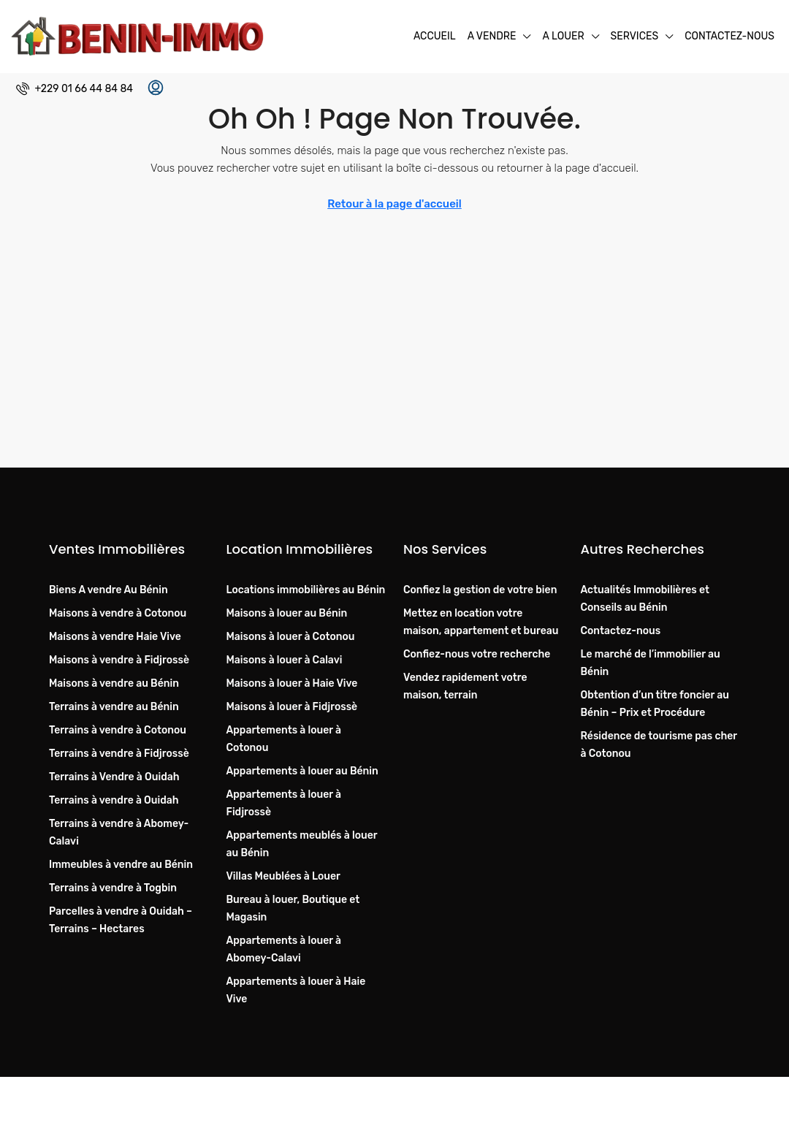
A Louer (563, 36)
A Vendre (492, 36)
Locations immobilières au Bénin (306, 590)
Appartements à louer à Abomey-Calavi (284, 949)
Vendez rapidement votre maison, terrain (465, 686)
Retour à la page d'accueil (394, 203)
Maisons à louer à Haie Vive (292, 683)
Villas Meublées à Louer (283, 876)
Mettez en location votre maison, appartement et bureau (480, 622)
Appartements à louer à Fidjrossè (284, 803)
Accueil (434, 36)
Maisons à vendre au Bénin (114, 683)
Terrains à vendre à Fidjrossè (119, 753)
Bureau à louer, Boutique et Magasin (293, 908)
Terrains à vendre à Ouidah (114, 800)
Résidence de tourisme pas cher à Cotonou (659, 745)
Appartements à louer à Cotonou (284, 739)
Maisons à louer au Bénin (287, 613)
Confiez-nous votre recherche (476, 654)
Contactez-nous (729, 36)
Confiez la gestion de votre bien (480, 590)
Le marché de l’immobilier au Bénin (650, 663)
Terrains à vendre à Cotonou (117, 730)
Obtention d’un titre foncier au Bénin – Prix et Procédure (655, 704)
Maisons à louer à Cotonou (290, 636)
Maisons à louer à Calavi (284, 660)
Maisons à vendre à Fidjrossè (119, 660)
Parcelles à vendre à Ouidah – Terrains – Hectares (120, 920)
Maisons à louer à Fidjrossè (292, 707)
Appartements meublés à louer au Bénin (302, 844)
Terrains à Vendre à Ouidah (114, 777)
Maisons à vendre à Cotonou (117, 613)
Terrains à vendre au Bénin (114, 707)
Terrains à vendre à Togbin (113, 888)
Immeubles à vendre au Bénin (121, 864)
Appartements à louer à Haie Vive (296, 990)
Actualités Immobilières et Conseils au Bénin (645, 599)
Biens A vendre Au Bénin (108, 590)
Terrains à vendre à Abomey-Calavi (118, 832)
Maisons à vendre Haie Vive (115, 636)
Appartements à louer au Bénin (302, 771)
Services (635, 36)
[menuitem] (74, 88)
